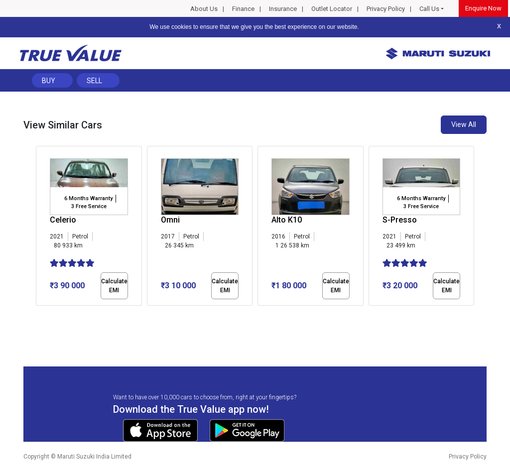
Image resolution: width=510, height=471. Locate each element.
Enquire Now (483, 8)
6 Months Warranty (88, 198)
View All (463, 124)
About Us (204, 8)
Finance (243, 8)
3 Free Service (89, 206)
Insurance (283, 8)
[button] (39, 314)
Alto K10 (286, 220)
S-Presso (399, 220)
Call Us (429, 8)
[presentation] (41, 228)
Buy (48, 81)
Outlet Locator (331, 8)
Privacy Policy (386, 8)
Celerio (63, 220)
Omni (170, 220)
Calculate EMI (114, 286)
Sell (94, 81)
